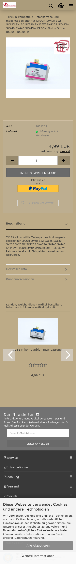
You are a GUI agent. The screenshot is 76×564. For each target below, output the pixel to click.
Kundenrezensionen (20, 279)
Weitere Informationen (38, 556)
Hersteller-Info (16, 269)
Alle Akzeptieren (38, 545)
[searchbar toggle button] (51, 5)
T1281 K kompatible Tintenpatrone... (38, 349)
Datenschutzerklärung (29, 537)
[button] (12, 160)
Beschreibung (15, 223)
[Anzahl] (38, 160)
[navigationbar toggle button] (71, 5)
